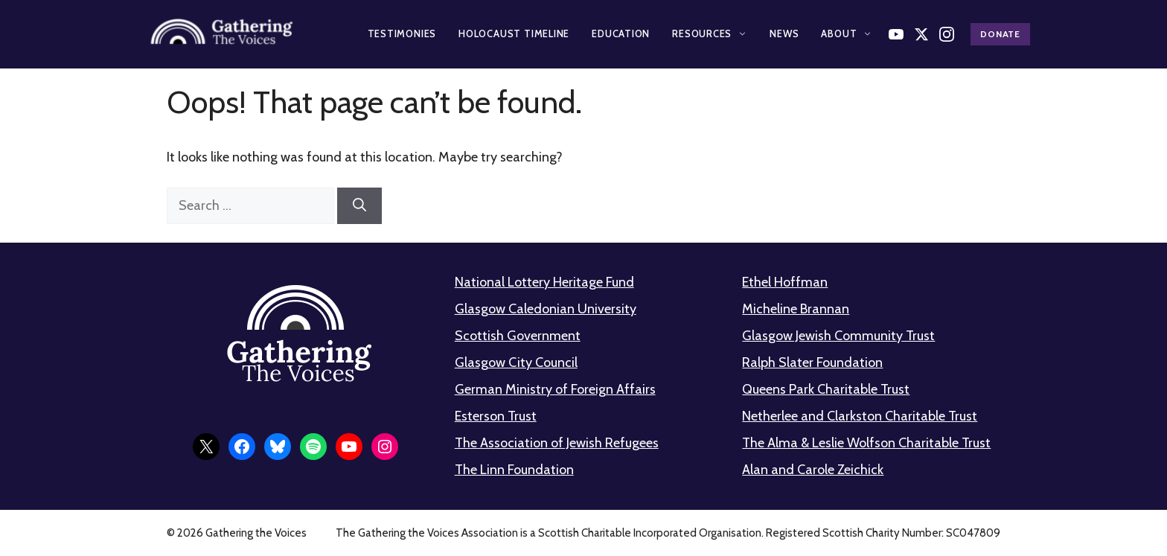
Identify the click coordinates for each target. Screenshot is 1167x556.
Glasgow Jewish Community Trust (838, 335)
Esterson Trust (496, 416)
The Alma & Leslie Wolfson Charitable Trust (866, 443)
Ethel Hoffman (785, 282)
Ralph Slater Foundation (812, 362)
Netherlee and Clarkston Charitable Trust (859, 416)
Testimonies (402, 33)
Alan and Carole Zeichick (812, 469)
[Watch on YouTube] (896, 34)
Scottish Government (518, 335)
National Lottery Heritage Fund (544, 282)
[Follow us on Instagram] (946, 34)
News (784, 33)
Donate (1000, 33)
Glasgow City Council (516, 362)
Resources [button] (709, 33)
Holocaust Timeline (513, 33)
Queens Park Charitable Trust (825, 389)
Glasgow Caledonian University (545, 309)
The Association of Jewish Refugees (557, 443)
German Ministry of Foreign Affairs (555, 389)
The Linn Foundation (514, 469)
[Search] (359, 206)
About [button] (846, 33)
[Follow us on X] (921, 34)
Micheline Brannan (795, 309)
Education (621, 33)
